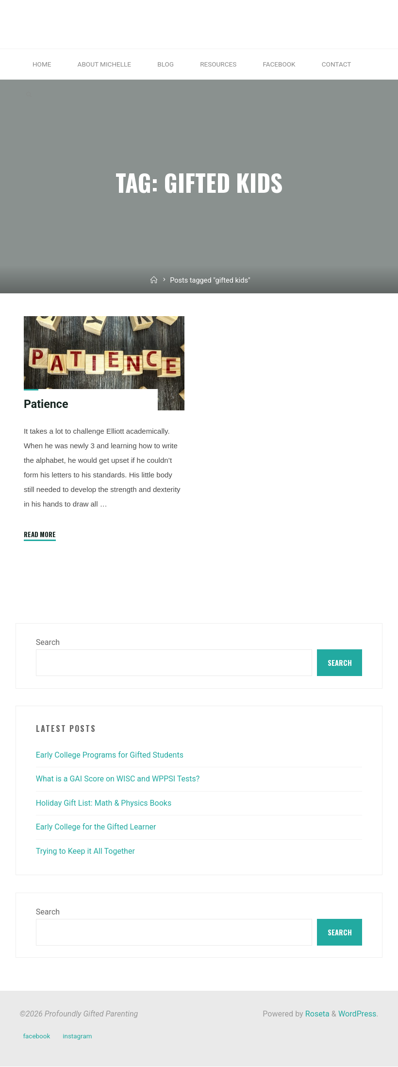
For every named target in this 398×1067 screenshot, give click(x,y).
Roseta (316, 1014)
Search (48, 642)
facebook (36, 1036)
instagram (77, 1036)
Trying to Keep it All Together (86, 851)
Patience (46, 404)
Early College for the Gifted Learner (96, 827)
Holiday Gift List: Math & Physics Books (104, 803)
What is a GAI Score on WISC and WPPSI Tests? (118, 779)
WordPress (357, 1014)
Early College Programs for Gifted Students (110, 755)
